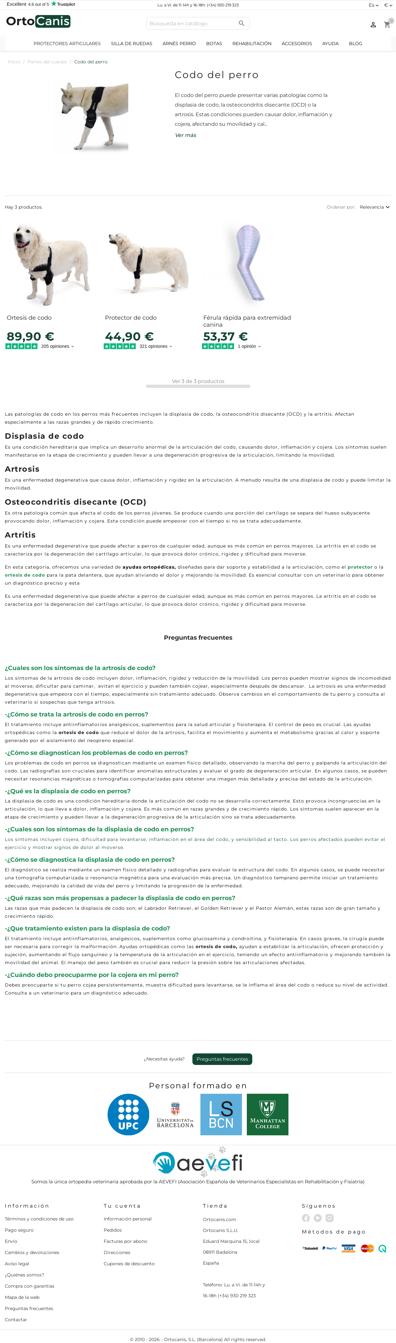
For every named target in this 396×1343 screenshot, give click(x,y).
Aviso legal (17, 1264)
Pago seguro (19, 1230)
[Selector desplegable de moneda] (389, 5)
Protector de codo (131, 317)
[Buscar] (198, 23)
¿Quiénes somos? (24, 1275)
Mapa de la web (22, 1297)
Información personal (128, 1219)
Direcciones (117, 1252)
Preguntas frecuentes (222, 1059)
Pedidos (113, 1230)
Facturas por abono (125, 1241)
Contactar (16, 1320)
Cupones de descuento (129, 1264)
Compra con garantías (29, 1286)
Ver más (185, 135)
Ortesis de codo (29, 317)
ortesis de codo (25, 575)
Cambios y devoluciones (32, 1252)
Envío (11, 1241)
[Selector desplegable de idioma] (374, 5)
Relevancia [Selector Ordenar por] (376, 207)
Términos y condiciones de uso (39, 1219)
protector (360, 567)
